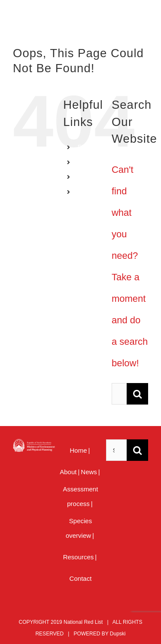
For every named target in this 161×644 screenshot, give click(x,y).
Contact (81, 578)
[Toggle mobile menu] (143, 21)
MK (82, 162)
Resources (78, 557)
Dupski (118, 634)
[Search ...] (119, 394)
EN (82, 147)
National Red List (83, 622)
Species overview (79, 528)
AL (81, 177)
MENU (86, 191)
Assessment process (80, 496)
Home (78, 450)
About (68, 471)
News (89, 471)
